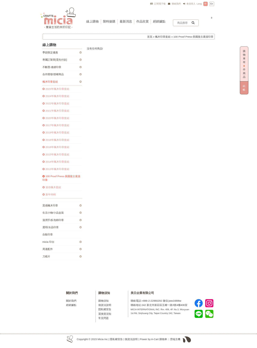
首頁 (149, 36)
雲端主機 (175, 339)
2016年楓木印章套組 (55, 139)
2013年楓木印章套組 (55, 169)
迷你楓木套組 (51, 187)
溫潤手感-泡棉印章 (53, 220)
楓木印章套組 (163, 36)
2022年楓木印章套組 (55, 103)
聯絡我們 (174, 3)
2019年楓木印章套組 (55, 132)
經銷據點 (71, 305)
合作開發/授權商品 (53, 74)
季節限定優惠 (50, 52)
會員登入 (189, 3)
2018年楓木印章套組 (55, 147)
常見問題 (103, 318)
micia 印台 (48, 241)
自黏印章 (47, 234)
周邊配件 (47, 249)
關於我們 (72, 292)
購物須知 (104, 292)
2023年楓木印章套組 (55, 88)
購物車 (163, 339)
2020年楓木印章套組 (55, 118)
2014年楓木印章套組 (55, 161)
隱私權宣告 (104, 309)
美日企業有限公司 (142, 292)
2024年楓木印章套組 (55, 96)
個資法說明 (104, 305)
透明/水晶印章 (50, 227)
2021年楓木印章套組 (55, 110)
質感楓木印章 (50, 205)
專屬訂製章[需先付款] (54, 59)
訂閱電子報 (158, 3)
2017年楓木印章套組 (55, 125)
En (211, 3)
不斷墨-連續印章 (51, 67)
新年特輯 (49, 194)
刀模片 (46, 256)
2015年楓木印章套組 (55, 154)
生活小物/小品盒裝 (53, 212)
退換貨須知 (104, 313)
